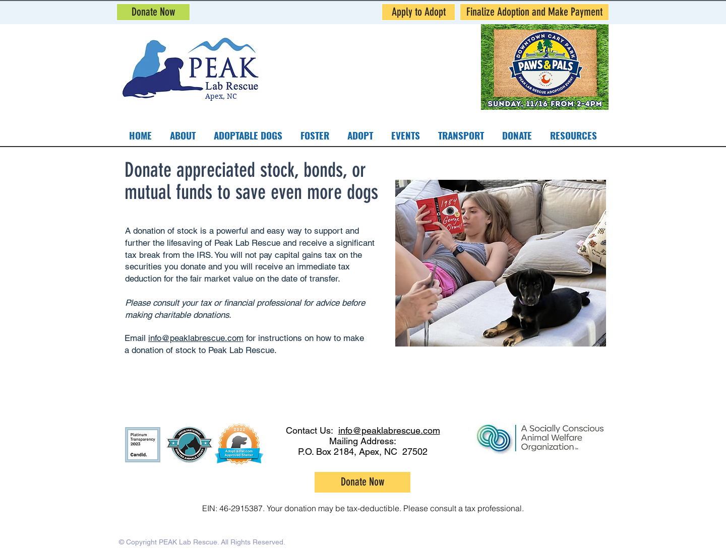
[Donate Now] (153, 12)
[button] (314, 135)
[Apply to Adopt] (418, 12)
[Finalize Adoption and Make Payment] (534, 12)
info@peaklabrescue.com (196, 338)
